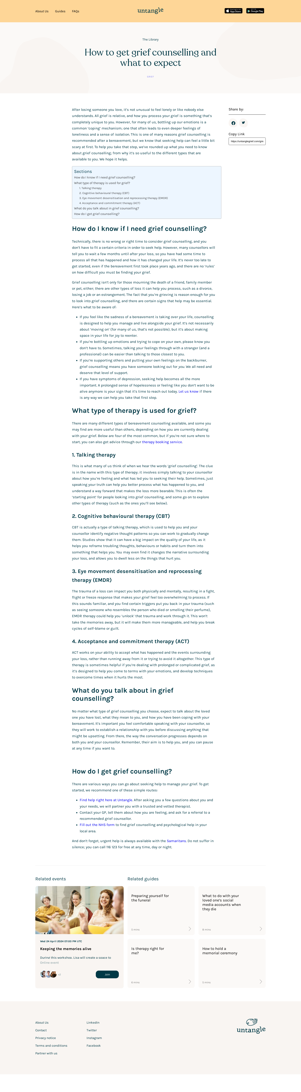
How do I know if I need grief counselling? (104, 177)
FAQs (75, 11)
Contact (41, 1030)
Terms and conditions (51, 1045)
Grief (150, 76)
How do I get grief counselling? (96, 214)
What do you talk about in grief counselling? (106, 208)
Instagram (94, 1038)
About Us (42, 11)
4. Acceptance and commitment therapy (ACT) (109, 203)
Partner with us (46, 1053)
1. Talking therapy (90, 188)
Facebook (233, 123)
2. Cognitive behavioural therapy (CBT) (104, 193)
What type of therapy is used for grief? (102, 183)
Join (107, 974)
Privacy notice (45, 1038)
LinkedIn (93, 1022)
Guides (60, 11)
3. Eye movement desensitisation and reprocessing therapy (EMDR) (123, 198)
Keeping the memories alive (65, 949)
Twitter (244, 123)
